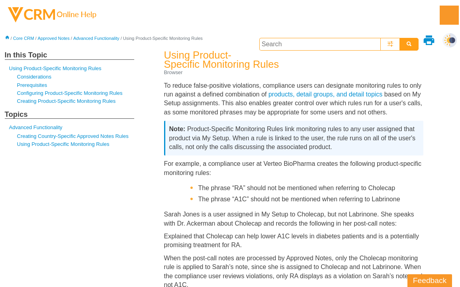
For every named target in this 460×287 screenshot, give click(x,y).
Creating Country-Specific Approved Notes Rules (73, 136)
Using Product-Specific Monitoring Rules (55, 68)
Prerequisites (32, 85)
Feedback (429, 280)
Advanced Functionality (96, 38)
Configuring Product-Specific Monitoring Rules (70, 93)
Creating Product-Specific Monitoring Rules (66, 101)
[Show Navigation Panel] (449, 15)
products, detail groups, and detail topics (325, 94)
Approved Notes (54, 38)
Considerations (34, 77)
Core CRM (23, 38)
